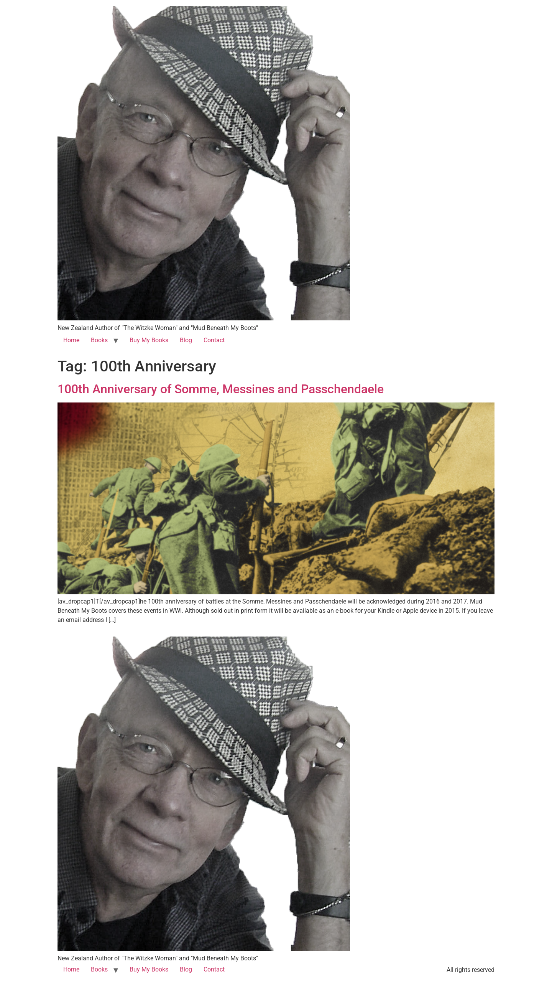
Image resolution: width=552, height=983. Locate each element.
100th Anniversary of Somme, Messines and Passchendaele (221, 389)
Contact (214, 340)
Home (71, 340)
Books (99, 340)
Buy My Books (149, 340)
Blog (186, 340)
